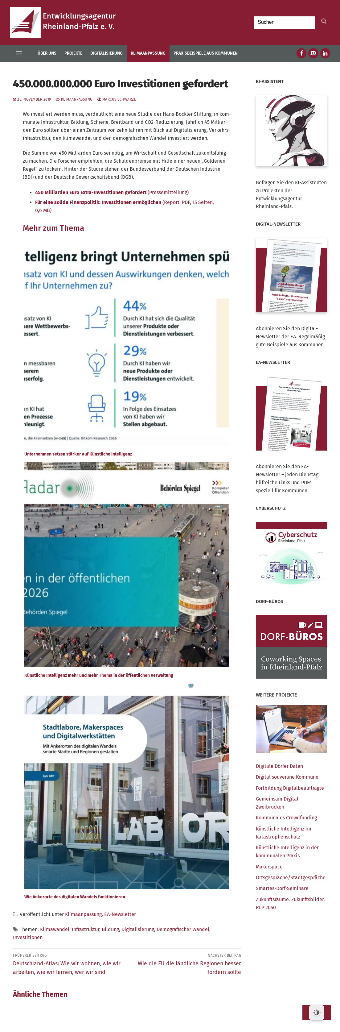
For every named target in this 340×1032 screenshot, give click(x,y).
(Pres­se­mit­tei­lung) (112, 192)
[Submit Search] (322, 22)
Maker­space (269, 867)
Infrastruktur (85, 929)
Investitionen (28, 937)
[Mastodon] (313, 53)
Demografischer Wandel (183, 929)
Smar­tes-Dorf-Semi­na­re (282, 888)
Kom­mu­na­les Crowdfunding (286, 818)
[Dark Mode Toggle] (316, 1012)
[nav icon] (19, 53)
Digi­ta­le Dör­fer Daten (279, 766)
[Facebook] (301, 53)
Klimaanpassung (74, 99)
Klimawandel (54, 929)
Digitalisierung (137, 929)
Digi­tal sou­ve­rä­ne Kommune (287, 777)
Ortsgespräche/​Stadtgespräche (291, 877)
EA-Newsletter (120, 914)
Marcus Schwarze (116, 99)
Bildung (110, 929)
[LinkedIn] (325, 53)
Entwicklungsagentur (79, 16)
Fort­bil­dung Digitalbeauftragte (290, 788)
